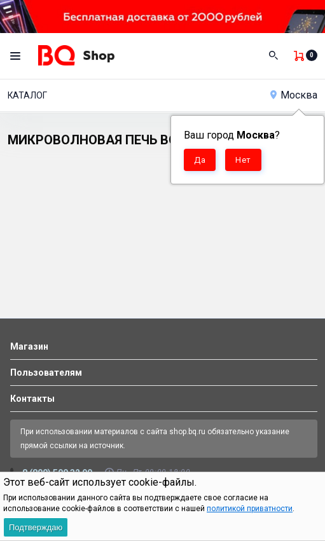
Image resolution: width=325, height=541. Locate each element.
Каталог (27, 95)
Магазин (29, 346)
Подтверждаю (35, 527)
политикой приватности (250, 508)
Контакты (32, 399)
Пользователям (46, 372)
